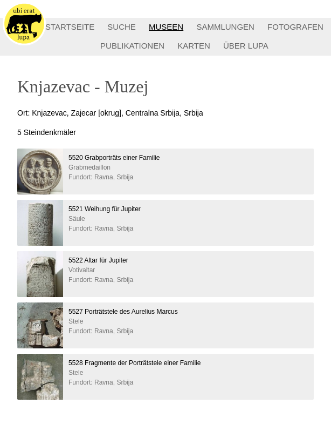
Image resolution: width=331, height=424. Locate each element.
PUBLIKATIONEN (132, 45)
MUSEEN (166, 26)
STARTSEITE (69, 26)
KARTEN (193, 45)
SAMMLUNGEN (225, 26)
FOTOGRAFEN (295, 26)
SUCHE (121, 26)
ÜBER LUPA (245, 45)
